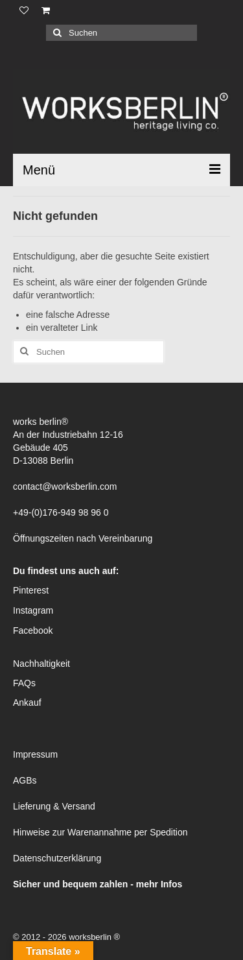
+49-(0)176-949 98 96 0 (61, 512)
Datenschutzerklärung (57, 858)
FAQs (24, 683)
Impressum (35, 754)
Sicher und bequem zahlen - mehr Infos (97, 884)
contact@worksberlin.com (65, 486)
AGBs (25, 780)
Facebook (32, 630)
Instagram (33, 610)
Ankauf (27, 702)
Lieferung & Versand (54, 806)
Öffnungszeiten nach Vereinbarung (82, 538)
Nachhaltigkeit (41, 663)
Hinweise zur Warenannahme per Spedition (100, 832)
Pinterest (31, 590)
